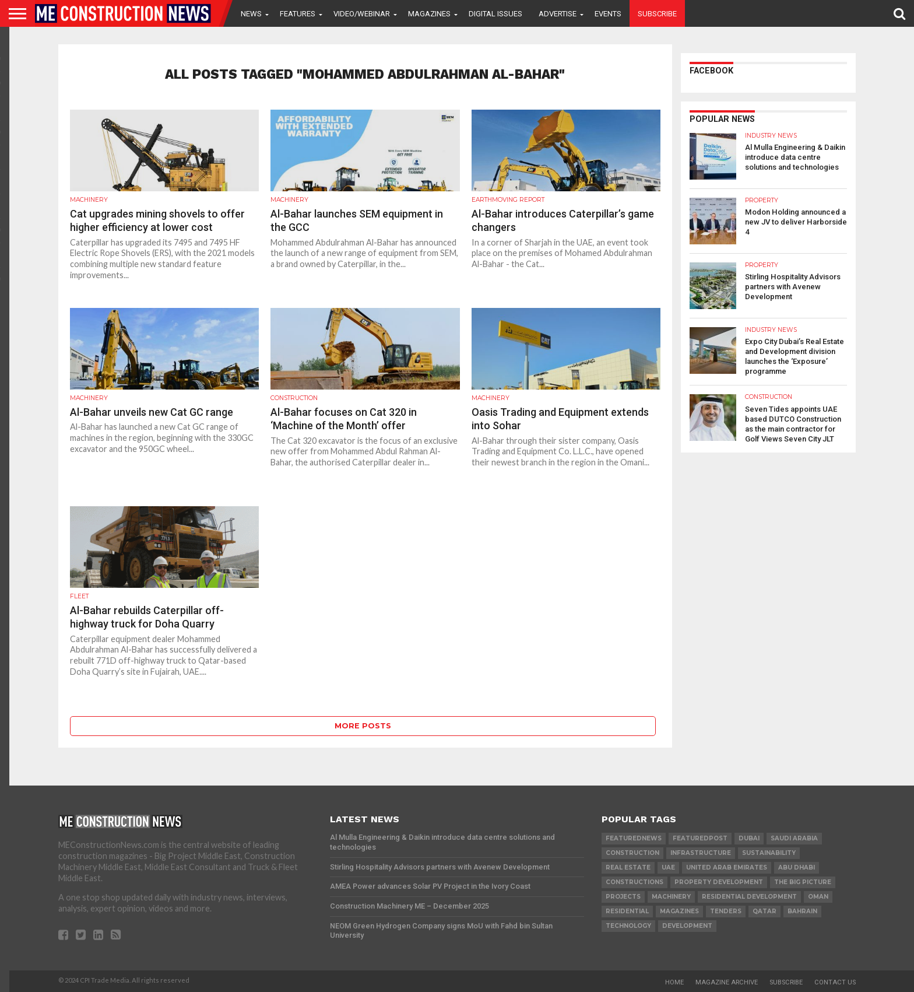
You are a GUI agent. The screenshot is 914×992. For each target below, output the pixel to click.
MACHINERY (671, 896)
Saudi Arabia (794, 838)
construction (632, 853)
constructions (634, 882)
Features (297, 13)
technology (628, 926)
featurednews (634, 838)
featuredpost (700, 838)
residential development (749, 896)
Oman (818, 896)
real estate (628, 867)
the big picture (802, 882)
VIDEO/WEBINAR (361, 13)
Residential (627, 911)
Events (608, 13)
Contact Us (835, 982)
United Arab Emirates (726, 867)
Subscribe (657, 13)
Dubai (749, 838)
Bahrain (802, 911)
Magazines (429, 13)
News (251, 13)
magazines (679, 911)
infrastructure (700, 853)
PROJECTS (623, 896)
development (687, 926)
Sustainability (769, 853)
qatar (764, 911)
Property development (718, 882)
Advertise (557, 13)
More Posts (363, 725)
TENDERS (725, 911)
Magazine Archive (726, 982)
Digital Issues (495, 13)
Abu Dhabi (796, 867)
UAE (668, 867)
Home (674, 982)
